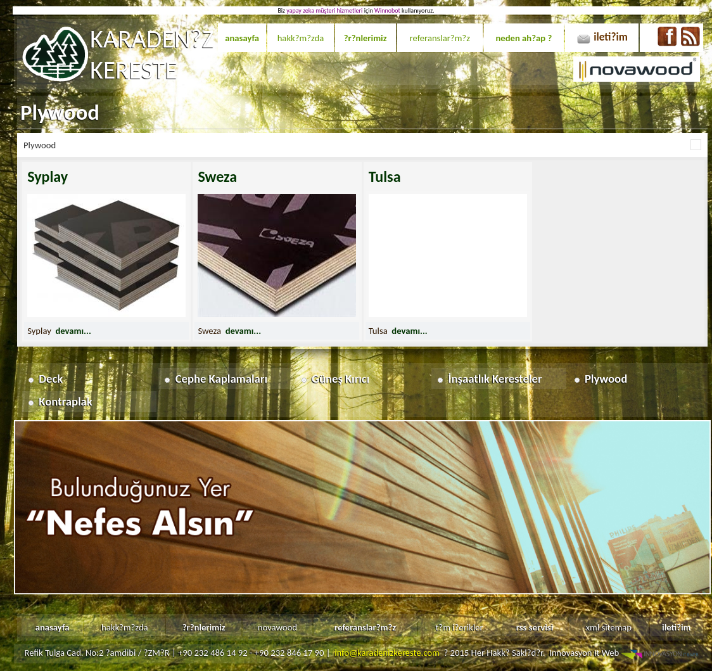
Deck (51, 378)
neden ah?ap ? (523, 38)
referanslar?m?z (440, 38)
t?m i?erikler (459, 627)
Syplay (47, 176)
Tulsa (385, 176)
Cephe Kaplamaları (221, 378)
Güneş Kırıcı (340, 378)
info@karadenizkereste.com (387, 652)
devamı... (73, 330)
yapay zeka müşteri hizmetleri (324, 10)
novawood (277, 627)
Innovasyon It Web (625, 652)
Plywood (606, 378)
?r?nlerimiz (365, 38)
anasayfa (242, 38)
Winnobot (387, 10)
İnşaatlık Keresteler (495, 378)
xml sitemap (609, 627)
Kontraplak (65, 401)
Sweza (217, 176)
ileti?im (611, 37)
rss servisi (535, 627)
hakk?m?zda (300, 38)
